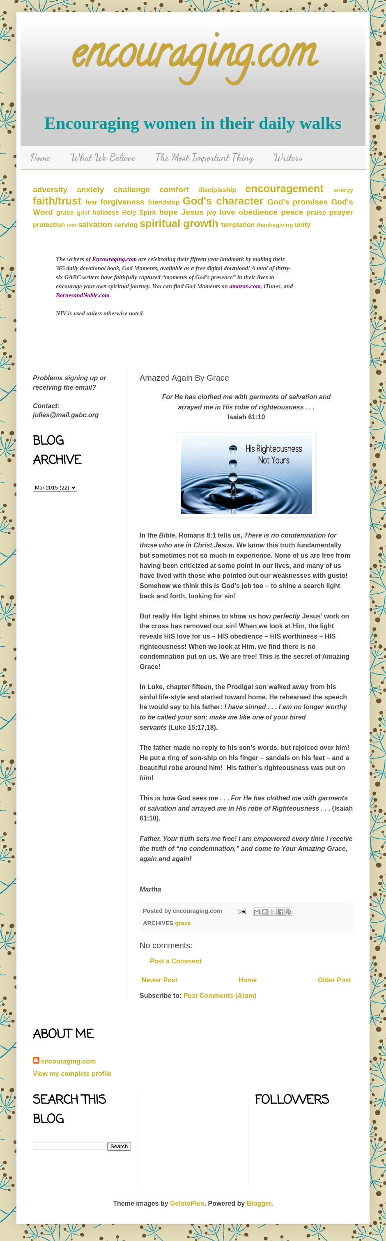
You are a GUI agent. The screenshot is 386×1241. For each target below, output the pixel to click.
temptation (238, 224)
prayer (341, 212)
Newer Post (159, 980)
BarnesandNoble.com (83, 295)
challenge (132, 189)
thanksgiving (275, 225)
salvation (95, 224)
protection (49, 224)
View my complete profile (72, 1073)
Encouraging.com (114, 259)
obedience (258, 212)
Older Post (334, 980)
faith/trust (57, 201)
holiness (105, 212)
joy (211, 212)
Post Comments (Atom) (220, 995)
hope (168, 212)
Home (40, 157)
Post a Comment (176, 961)
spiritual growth (179, 223)
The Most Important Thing (204, 157)
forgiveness (122, 202)
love (227, 212)
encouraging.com (193, 57)
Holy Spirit (139, 212)
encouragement (284, 188)
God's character (223, 201)
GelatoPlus (187, 1203)
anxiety (90, 189)
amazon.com (245, 286)
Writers (288, 157)
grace (65, 212)
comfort (173, 189)
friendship (163, 202)
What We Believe (102, 157)
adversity (50, 189)
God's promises (297, 202)
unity (302, 224)
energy (343, 190)
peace (292, 212)
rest (71, 225)
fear (91, 202)
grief (83, 212)
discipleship (217, 189)
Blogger (259, 1203)
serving (126, 224)
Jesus (192, 212)
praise (316, 212)
